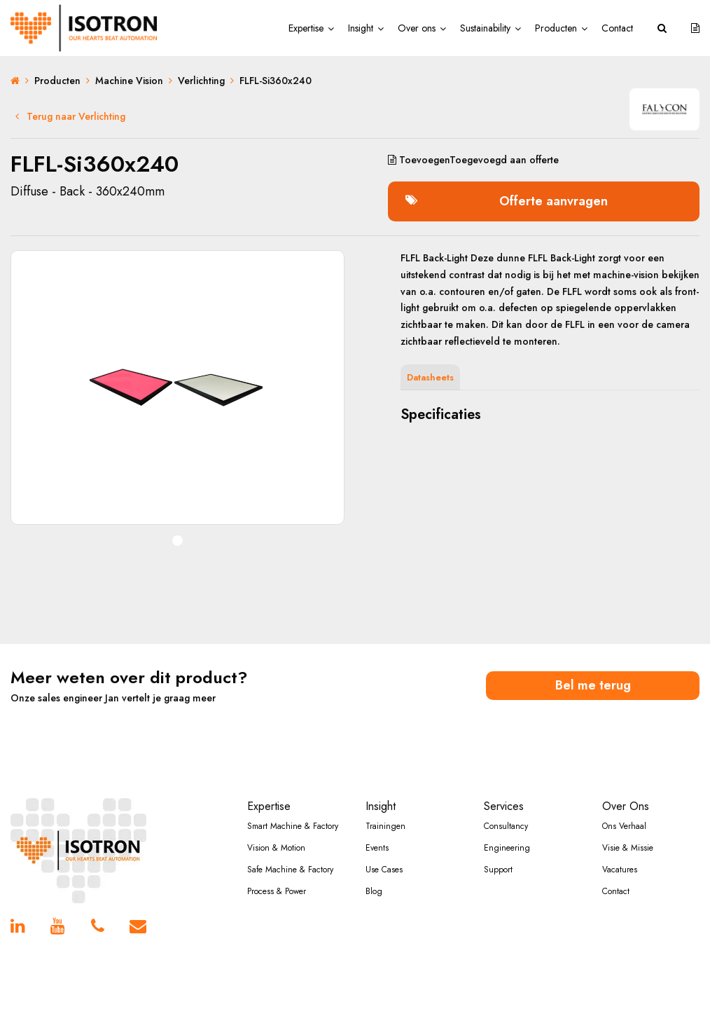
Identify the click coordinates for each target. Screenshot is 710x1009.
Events (377, 848)
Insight (360, 28)
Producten (556, 28)
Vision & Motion (276, 848)
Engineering (507, 848)
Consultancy (506, 826)
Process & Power (276, 891)
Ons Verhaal (624, 826)
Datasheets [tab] (430, 377)
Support (498, 869)
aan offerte (473, 160)
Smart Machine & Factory (292, 826)
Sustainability (485, 28)
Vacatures (619, 869)
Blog (374, 891)
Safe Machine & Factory (290, 869)
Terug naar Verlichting (70, 116)
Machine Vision (129, 81)
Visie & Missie (627, 848)
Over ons (417, 28)
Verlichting (201, 81)
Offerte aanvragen (506, 201)
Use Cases (384, 869)
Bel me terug (593, 685)
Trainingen (385, 826)
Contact (617, 28)
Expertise (305, 28)
